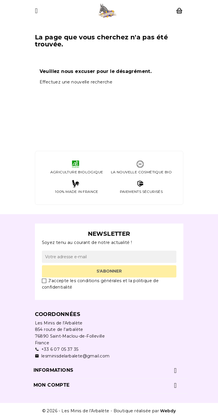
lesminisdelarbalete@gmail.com (72, 356)
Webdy (168, 410)
